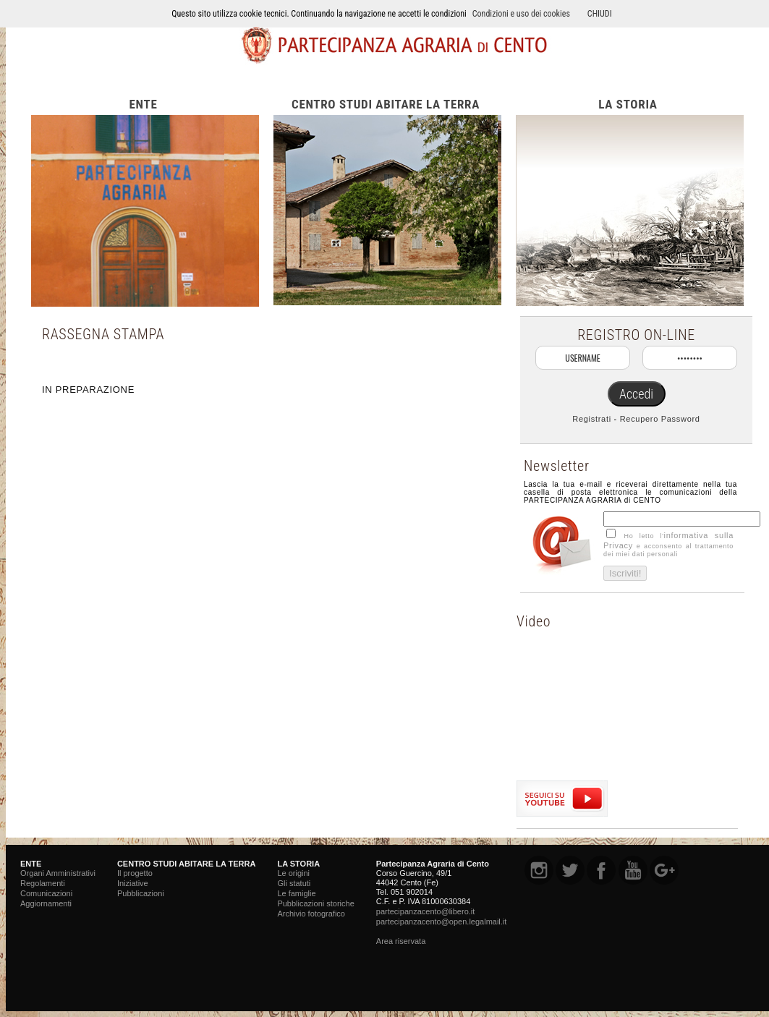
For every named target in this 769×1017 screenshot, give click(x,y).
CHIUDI (599, 14)
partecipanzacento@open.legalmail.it (441, 921)
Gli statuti (293, 883)
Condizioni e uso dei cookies (521, 14)
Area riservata (400, 941)
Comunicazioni (46, 893)
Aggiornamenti (46, 903)
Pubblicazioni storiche (315, 903)
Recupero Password (660, 418)
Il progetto (135, 873)
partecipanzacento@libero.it (425, 911)
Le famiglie (296, 893)
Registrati (591, 418)
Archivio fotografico (311, 913)
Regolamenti (42, 883)
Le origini (293, 873)
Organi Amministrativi (57, 873)
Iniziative (132, 883)
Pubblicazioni (140, 893)
